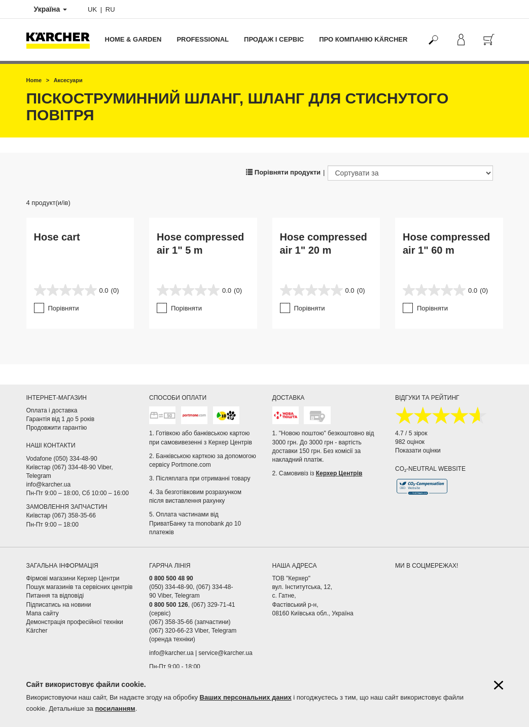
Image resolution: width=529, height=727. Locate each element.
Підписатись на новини (58, 604)
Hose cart (57, 237)
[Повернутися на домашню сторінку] (61, 40)
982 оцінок (410, 441)
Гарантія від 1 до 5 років (60, 419)
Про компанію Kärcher (363, 39)
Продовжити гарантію (56, 427)
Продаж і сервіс (274, 39)
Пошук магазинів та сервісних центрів (79, 587)
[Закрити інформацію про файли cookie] (498, 685)
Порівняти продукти (283, 172)
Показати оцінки (418, 450)
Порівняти (63, 308)
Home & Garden (133, 39)
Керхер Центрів (339, 473)
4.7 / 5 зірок (411, 433)
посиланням (115, 708)
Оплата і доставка (52, 410)
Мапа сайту (42, 613)
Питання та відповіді (55, 595)
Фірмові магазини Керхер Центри (73, 578)
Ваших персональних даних (246, 697)
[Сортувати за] (410, 173)
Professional (203, 39)
